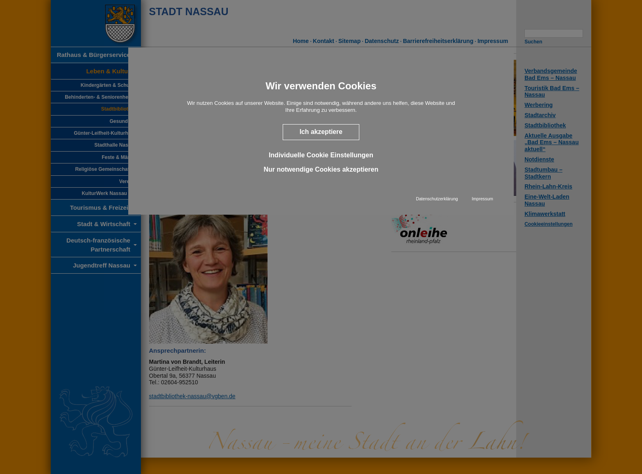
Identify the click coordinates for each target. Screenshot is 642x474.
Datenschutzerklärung (437, 198)
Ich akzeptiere (321, 131)
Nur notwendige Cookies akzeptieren (320, 169)
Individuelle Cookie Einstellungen (321, 155)
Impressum (482, 198)
